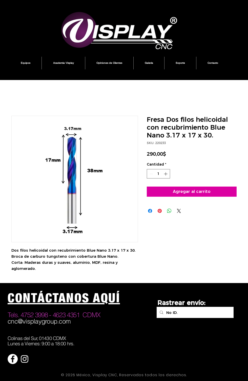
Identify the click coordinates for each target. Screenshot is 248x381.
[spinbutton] (158, 173)
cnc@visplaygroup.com (39, 321)
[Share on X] (179, 211)
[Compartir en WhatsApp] (169, 211)
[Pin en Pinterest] (160, 211)
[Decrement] (151, 173)
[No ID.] (194, 312)
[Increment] (166, 173)
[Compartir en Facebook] (150, 211)
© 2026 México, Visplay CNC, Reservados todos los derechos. (124, 374)
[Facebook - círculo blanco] (13, 359)
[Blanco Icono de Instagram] (24, 359)
